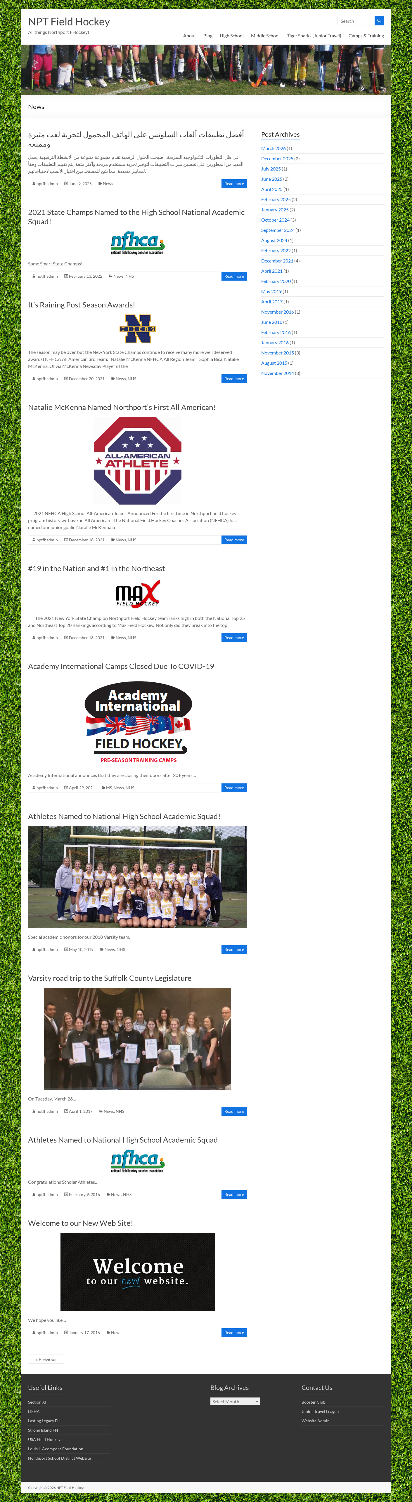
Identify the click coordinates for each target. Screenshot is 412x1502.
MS (109, 787)
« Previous (46, 1359)
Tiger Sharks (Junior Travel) (314, 35)
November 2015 (277, 352)
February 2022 (276, 250)
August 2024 (274, 240)
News (108, 183)
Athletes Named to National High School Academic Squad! (124, 816)
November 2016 (277, 311)
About (189, 35)
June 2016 (271, 322)
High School (232, 35)
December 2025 (277, 158)
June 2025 (271, 179)
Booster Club (314, 1402)
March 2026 (273, 148)
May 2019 (271, 291)
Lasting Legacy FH (44, 1420)
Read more (234, 183)
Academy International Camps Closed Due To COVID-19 (121, 666)
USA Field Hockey (44, 1439)
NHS (129, 276)
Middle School (265, 35)
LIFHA (34, 1411)
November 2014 (277, 373)
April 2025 (272, 189)
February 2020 (276, 281)
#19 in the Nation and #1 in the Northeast (96, 568)
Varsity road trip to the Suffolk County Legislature (110, 978)
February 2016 (276, 332)
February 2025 (276, 199)
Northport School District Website (59, 1458)
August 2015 (274, 363)
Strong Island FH (43, 1430)
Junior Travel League (320, 1411)
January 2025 (275, 209)
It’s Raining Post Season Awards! (81, 304)
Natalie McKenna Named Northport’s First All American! (122, 407)
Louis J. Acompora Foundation (55, 1448)
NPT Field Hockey (69, 21)
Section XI (37, 1402)
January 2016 (275, 342)
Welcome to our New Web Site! (80, 1223)
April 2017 (272, 301)
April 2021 (272, 271)
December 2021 (277, 260)
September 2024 (278, 230)
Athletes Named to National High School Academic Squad (123, 1139)
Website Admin (316, 1420)
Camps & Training (366, 35)
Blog (207, 35)
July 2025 (271, 168)
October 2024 (275, 219)
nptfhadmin (47, 183)
